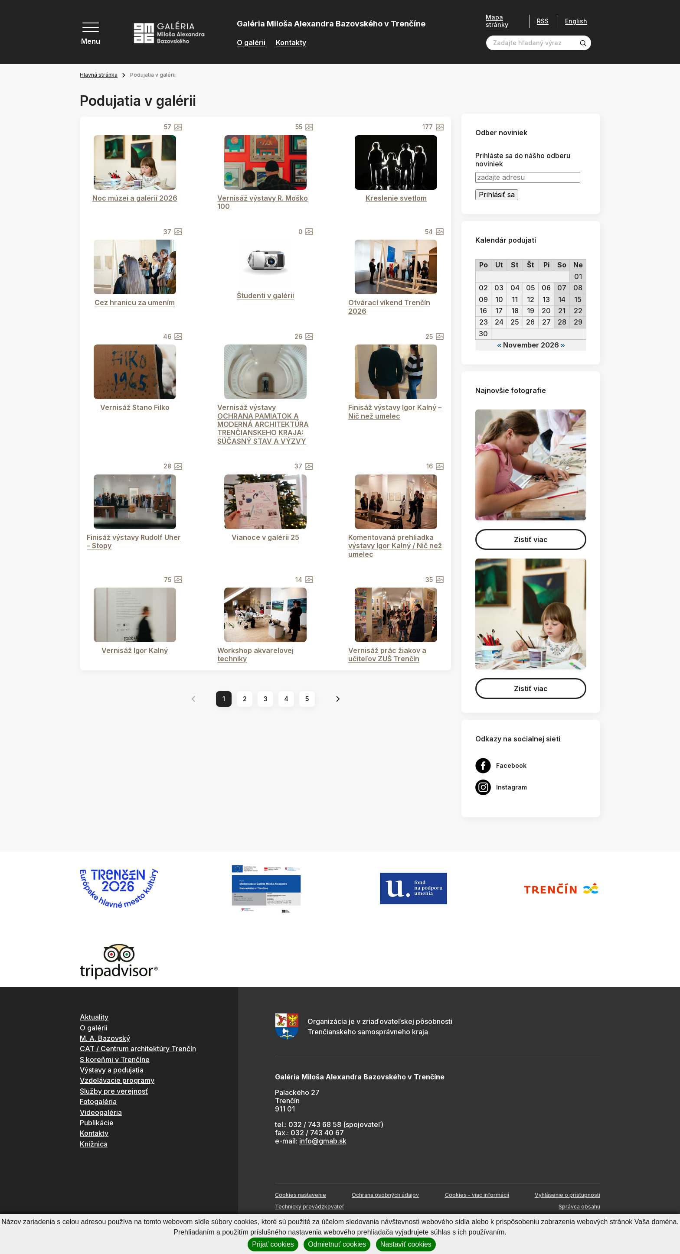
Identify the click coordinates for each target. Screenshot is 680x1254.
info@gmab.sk (323, 1141)
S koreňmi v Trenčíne (115, 1059)
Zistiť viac (531, 539)
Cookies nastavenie (300, 1195)
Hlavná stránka (99, 74)
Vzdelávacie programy (117, 1080)
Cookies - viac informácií (477, 1195)
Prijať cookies (273, 1244)
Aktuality (94, 1017)
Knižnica (94, 1144)
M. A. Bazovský (105, 1038)
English (576, 21)
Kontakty (291, 43)
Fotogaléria (98, 1101)
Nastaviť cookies (406, 1244)
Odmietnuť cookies (337, 1244)
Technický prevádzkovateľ (309, 1206)
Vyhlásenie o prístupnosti (567, 1195)
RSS (543, 21)
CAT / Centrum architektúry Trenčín (138, 1048)
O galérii (251, 43)
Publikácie (97, 1122)
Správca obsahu (579, 1206)
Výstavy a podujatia (112, 1070)
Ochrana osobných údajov (385, 1195)
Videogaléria (101, 1112)
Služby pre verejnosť (114, 1091)
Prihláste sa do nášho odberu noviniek (522, 160)
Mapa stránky (497, 21)
